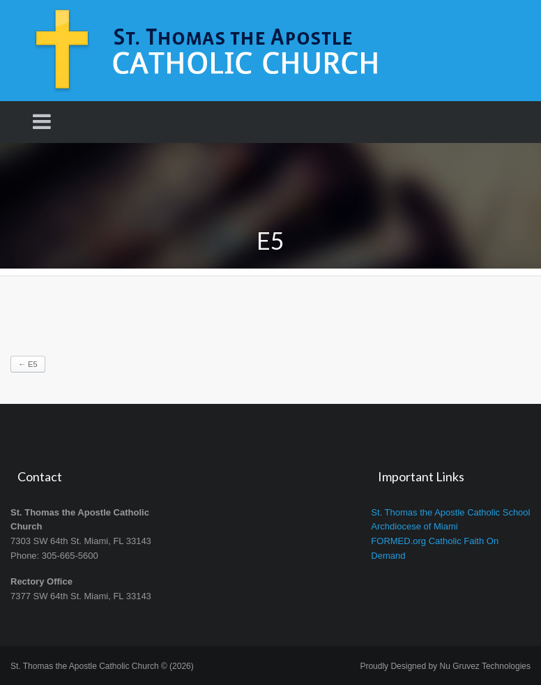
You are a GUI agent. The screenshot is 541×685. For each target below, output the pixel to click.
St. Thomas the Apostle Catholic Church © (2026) (102, 666)
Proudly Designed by (445, 666)
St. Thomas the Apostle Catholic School (450, 512)
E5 (28, 364)
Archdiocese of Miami (414, 526)
